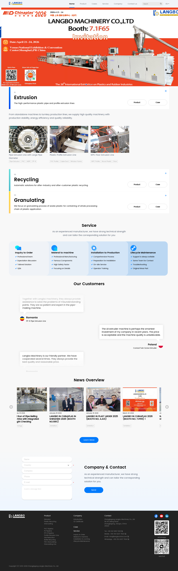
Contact (107, 515)
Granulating (48, 524)
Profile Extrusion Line (51, 535)
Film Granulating (50, 542)
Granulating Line (50, 544)
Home (72, 3)
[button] (86, 84)
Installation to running (82, 539)
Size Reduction (49, 538)
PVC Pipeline (48, 529)
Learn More (89, 440)
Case (158, 102)
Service (105, 3)
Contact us (132, 3)
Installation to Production (105, 252)
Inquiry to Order (24, 252)
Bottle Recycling (50, 540)
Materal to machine (62, 252)
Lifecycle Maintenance (143, 252)
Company (118, 3)
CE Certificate (78, 522)
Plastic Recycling (50, 522)
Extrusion (47, 519)
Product (83, 3)
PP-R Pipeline (49, 533)
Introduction (78, 519)
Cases (94, 3)
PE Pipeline (48, 531)
